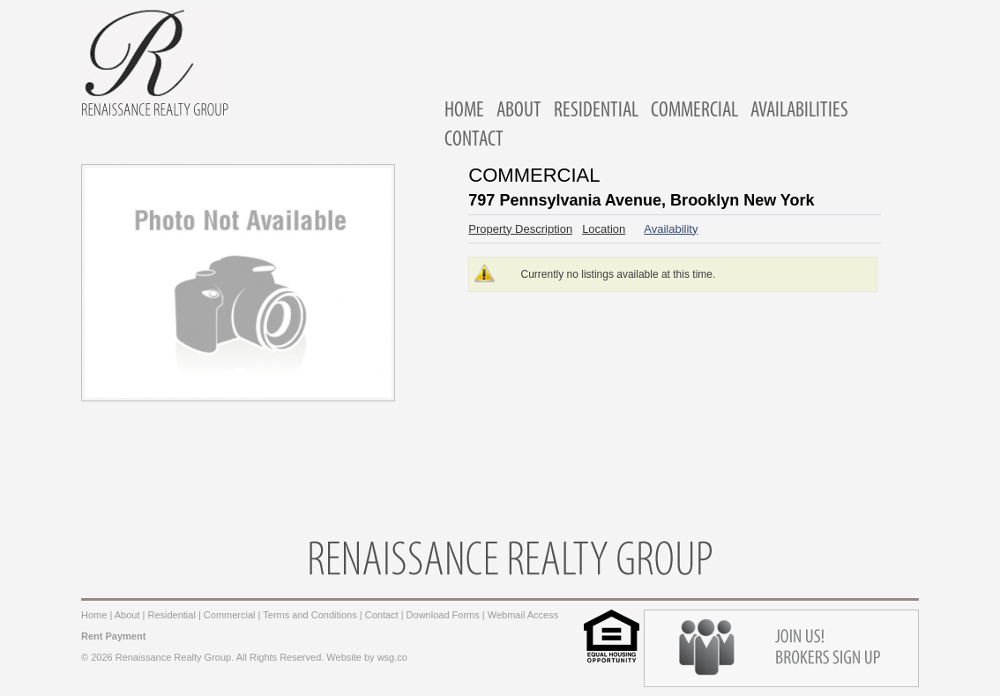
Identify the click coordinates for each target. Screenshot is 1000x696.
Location (603, 229)
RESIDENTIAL (596, 111)
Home (94, 615)
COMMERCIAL (694, 111)
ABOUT (518, 111)
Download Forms (443, 615)
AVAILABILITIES (799, 111)
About (127, 615)
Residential (171, 615)
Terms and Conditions (309, 615)
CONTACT (474, 140)
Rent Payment (113, 636)
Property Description (520, 229)
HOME (464, 111)
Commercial (230, 615)
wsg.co (392, 657)
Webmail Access (523, 615)
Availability (671, 229)
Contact (382, 615)
